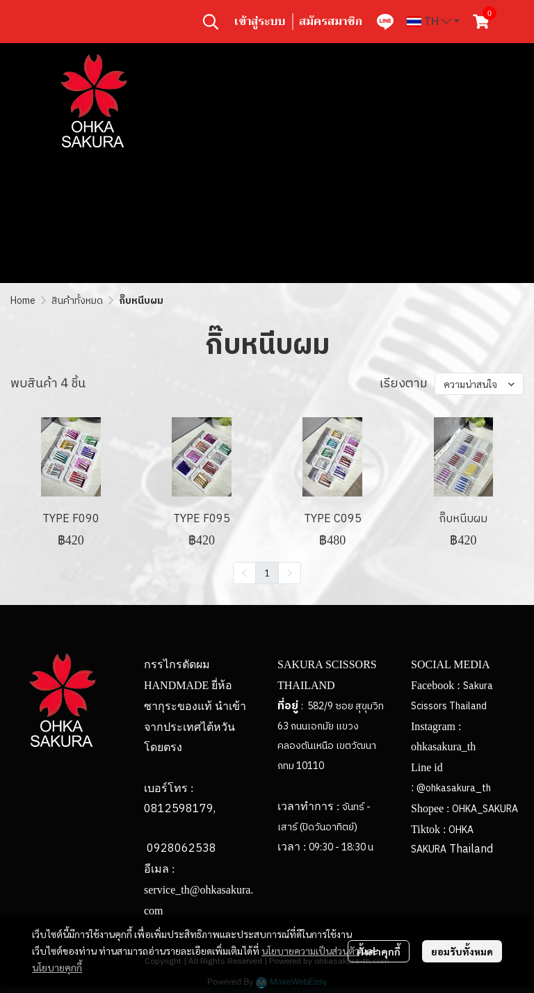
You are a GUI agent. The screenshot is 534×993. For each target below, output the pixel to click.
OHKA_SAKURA (485, 809)
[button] (210, 21)
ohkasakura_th (443, 746)
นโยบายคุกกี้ (57, 967)
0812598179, (180, 809)
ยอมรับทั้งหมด (462, 951)
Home (22, 301)
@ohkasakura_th (453, 788)
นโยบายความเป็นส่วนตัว (310, 950)
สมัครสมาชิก (330, 21)
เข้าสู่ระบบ (259, 21)
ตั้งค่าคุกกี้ (378, 951)
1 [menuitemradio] (267, 572)
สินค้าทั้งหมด (77, 301)
